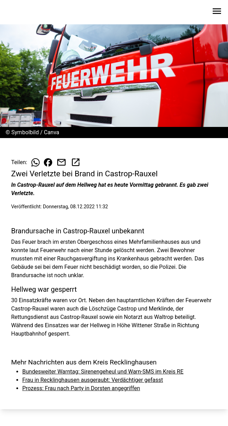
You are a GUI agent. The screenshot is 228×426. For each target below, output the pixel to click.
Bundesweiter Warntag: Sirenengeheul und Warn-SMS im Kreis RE (102, 371)
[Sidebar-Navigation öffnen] (216, 12)
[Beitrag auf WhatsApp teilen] (35, 162)
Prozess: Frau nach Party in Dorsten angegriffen (81, 388)
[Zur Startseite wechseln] (22, 12)
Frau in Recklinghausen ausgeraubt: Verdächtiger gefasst (92, 380)
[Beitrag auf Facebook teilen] (48, 162)
